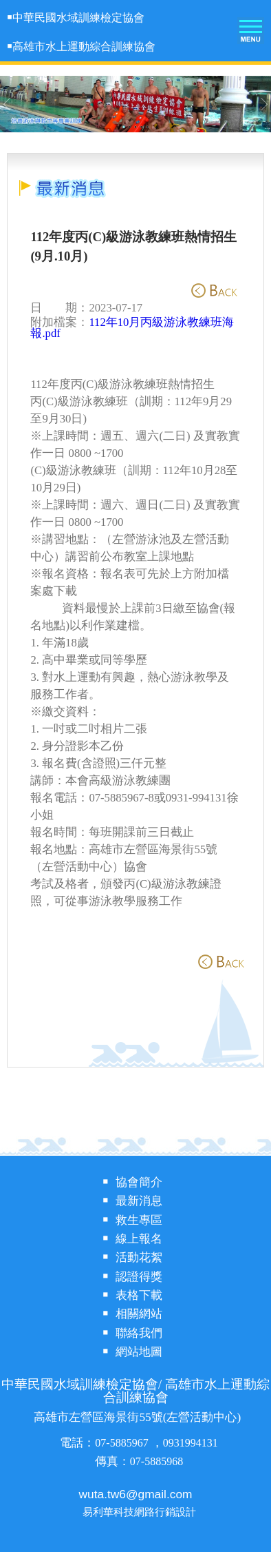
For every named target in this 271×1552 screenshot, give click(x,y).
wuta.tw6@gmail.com (136, 1494)
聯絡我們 (139, 1333)
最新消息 (139, 1200)
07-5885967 (123, 1443)
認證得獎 (139, 1276)
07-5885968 (156, 1461)
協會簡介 (139, 1182)
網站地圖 (139, 1351)
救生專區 (139, 1220)
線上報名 (139, 1238)
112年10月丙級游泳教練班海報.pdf (132, 328)
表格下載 (139, 1295)
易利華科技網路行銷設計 (139, 1512)
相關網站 (139, 1313)
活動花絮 (139, 1257)
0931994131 (190, 1443)
